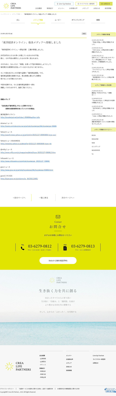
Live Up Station (65, 4)
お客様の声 (73, 8)
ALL (18, 20)
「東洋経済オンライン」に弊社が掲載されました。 (103, 77)
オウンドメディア (78, 20)
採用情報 (108, 8)
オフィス (43, 364)
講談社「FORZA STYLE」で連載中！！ (103, 93)
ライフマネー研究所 (87, 4)
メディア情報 (16, 14)
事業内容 (43, 374)
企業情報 (43, 358)
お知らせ (96, 8)
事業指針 (43, 371)
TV (92, 154)
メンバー (61, 8)
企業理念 (43, 361)
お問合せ (106, 4)
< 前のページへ (19, 199)
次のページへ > (68, 199)
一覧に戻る (43, 199)
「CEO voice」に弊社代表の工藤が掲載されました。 (103, 50)
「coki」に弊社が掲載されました (103, 115)
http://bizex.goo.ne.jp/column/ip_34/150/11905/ (19, 178)
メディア (85, 8)
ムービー (58, 20)
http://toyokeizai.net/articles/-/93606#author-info (20, 117)
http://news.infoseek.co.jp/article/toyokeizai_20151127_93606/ (25, 161)
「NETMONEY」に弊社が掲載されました (103, 108)
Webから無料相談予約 (58, 260)
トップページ (5, 14)
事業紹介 (50, 8)
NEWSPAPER (96, 150)
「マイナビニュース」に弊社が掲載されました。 (103, 70)
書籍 (98, 20)
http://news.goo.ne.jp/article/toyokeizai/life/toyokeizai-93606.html (27, 170)
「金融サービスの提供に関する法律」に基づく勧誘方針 (35, 389)
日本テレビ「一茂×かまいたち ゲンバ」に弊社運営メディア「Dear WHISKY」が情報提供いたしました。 (103, 60)
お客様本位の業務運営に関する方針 (68, 389)
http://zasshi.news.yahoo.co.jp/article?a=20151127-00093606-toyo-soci (28, 135)
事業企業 (43, 377)
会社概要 (38, 8)
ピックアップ (96, 146)
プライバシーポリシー (7, 389)
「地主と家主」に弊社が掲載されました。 (103, 42)
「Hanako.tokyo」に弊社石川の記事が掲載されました (103, 101)
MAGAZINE (95, 139)
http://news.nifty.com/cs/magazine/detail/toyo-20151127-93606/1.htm (28, 152)
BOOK (94, 135)
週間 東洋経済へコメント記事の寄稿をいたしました (103, 122)
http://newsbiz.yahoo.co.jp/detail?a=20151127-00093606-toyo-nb (26, 143)
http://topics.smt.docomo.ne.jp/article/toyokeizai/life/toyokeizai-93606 (28, 126)
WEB (84, 33)
